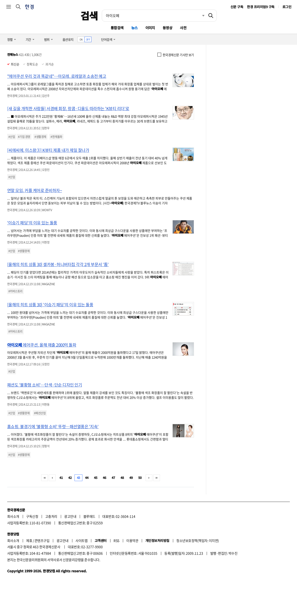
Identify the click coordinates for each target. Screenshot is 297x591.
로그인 (286, 6)
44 (87, 477)
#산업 (11, 137)
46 (104, 477)
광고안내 (70, 516)
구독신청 (32, 516)
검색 (89, 15)
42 (70, 477)
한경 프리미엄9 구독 (260, 6)
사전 (183, 27)
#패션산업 (40, 413)
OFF (88, 39)
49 (131, 477)
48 (122, 477)
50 (140, 477)
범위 (47, 39)
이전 (52, 477)
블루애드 (89, 516)
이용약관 (132, 540)
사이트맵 (81, 540)
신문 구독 (236, 6)
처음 (44, 477)
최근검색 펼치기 (200, 15)
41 (61, 477)
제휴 (29, 540)
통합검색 (117, 27)
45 (95, 477)
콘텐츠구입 (41, 540)
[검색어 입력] (153, 15)
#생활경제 (40, 137)
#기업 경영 (24, 137)
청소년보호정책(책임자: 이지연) (197, 540)
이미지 (150, 27)
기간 (28, 39)
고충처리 (51, 516)
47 (113, 477)
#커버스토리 (15, 291)
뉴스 (134, 27)
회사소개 (13, 516)
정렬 (10, 39)
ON (81, 39)
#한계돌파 (56, 137)
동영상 (167, 27)
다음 (149, 477)
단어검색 (106, 39)
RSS (116, 540)
